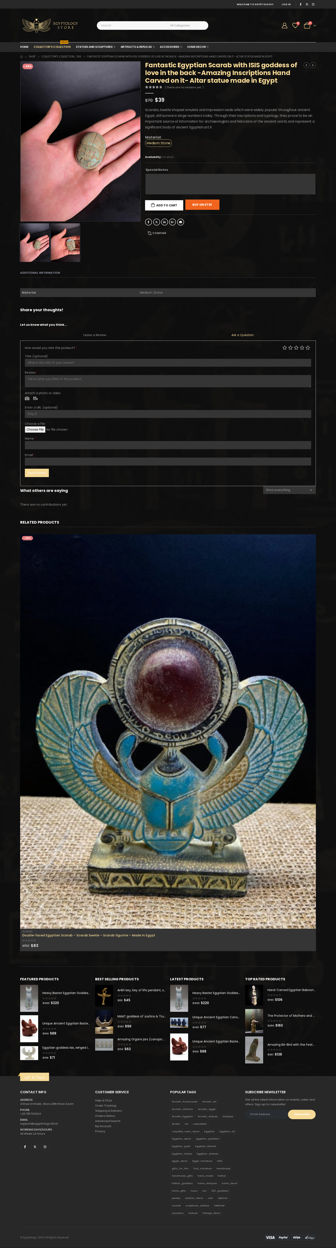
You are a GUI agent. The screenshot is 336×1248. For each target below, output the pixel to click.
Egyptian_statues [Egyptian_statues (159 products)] (207, 1153)
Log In (286, 4)
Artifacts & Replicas (136, 47)
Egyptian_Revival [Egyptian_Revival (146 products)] (205, 1146)
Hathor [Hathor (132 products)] (222, 1176)
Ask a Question (242, 335)
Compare (159, 233)
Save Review (37, 473)
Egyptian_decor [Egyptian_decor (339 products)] (181, 1138)
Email (180, 222)
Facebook (148, 222)
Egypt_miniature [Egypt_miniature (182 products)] (202, 1161)
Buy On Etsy (202, 205)
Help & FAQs (103, 1101)
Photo (27, 399)
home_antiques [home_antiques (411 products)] (207, 1183)
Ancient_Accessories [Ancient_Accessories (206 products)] (185, 1101)
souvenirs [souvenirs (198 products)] (178, 1213)
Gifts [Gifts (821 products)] (220, 1161)
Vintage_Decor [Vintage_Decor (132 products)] (211, 1213)
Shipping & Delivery (108, 1111)
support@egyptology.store (39, 1124)
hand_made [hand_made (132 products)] (205, 1176)
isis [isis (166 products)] (204, 1190)
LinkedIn (164, 222)
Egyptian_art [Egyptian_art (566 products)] (227, 1131)
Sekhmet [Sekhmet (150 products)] (219, 1205)
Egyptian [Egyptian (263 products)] (209, 1131)
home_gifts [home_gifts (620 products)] (179, 1190)
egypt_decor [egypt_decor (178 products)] (180, 1161)
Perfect (308, 347)
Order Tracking (105, 1106)
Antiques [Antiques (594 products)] (228, 1116)
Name (30, 438)
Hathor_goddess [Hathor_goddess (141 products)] (182, 1183)
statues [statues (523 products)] (193, 1213)
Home (24, 47)
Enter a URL (41, 407)
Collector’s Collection (52, 45)
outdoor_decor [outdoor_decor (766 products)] (194, 1198)
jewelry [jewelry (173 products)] (176, 1198)
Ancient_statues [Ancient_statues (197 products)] (208, 1116)
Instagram (45, 1147)
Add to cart (166, 205)
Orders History (105, 1116)
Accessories (169, 47)
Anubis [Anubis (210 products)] (176, 1124)
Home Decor (196, 47)
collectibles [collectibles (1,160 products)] (200, 1124)
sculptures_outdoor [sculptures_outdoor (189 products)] (197, 1205)
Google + (172, 222)
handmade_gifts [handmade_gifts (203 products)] (182, 1176)
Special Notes (157, 170)
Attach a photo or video (43, 393)
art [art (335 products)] (186, 1124)
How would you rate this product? (51, 348)
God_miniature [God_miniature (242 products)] (202, 1168)
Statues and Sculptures (94, 47)
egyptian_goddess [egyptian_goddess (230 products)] (207, 1138)
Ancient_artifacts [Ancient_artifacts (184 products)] (182, 1109)
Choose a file (35, 424)
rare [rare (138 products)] (210, 1198)
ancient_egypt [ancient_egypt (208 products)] (207, 1109)
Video (35, 399)
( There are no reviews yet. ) (184, 87)
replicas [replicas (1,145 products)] (223, 1198)
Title (36, 356)
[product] (168, 731)
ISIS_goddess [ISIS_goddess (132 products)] (220, 1190)
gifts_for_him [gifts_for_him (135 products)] (180, 1168)
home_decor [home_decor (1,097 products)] (229, 1183)
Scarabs (27, 931)
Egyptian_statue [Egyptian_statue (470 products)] (182, 1153)
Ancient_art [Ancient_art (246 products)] (209, 1101)
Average (296, 347)
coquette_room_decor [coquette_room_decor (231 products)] (186, 1131)
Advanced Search (107, 1121)
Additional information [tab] (40, 273)
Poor (284, 347)
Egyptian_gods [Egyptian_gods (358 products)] (181, 1146)
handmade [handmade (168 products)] (223, 1168)
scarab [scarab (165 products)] (176, 1205)
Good (302, 347)
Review (31, 372)
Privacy (100, 1131)
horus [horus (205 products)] (194, 1190)
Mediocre (290, 347)
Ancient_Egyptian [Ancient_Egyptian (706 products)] (182, 1116)
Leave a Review (94, 335)
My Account (103, 1126)
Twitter (156, 222)
